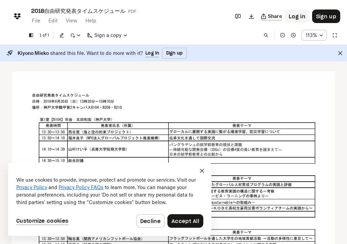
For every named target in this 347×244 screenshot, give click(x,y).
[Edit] (61, 35)
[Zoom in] (293, 35)
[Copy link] (271, 16)
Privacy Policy (31, 187)
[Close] (340, 53)
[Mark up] (75, 35)
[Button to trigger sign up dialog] (326, 16)
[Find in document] (266, 35)
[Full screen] (334, 35)
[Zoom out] (282, 35)
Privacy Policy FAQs (81, 187)
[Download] (251, 16)
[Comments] (238, 16)
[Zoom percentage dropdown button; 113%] (314, 35)
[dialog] (109, 199)
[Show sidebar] (31, 35)
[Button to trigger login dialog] (297, 16)
